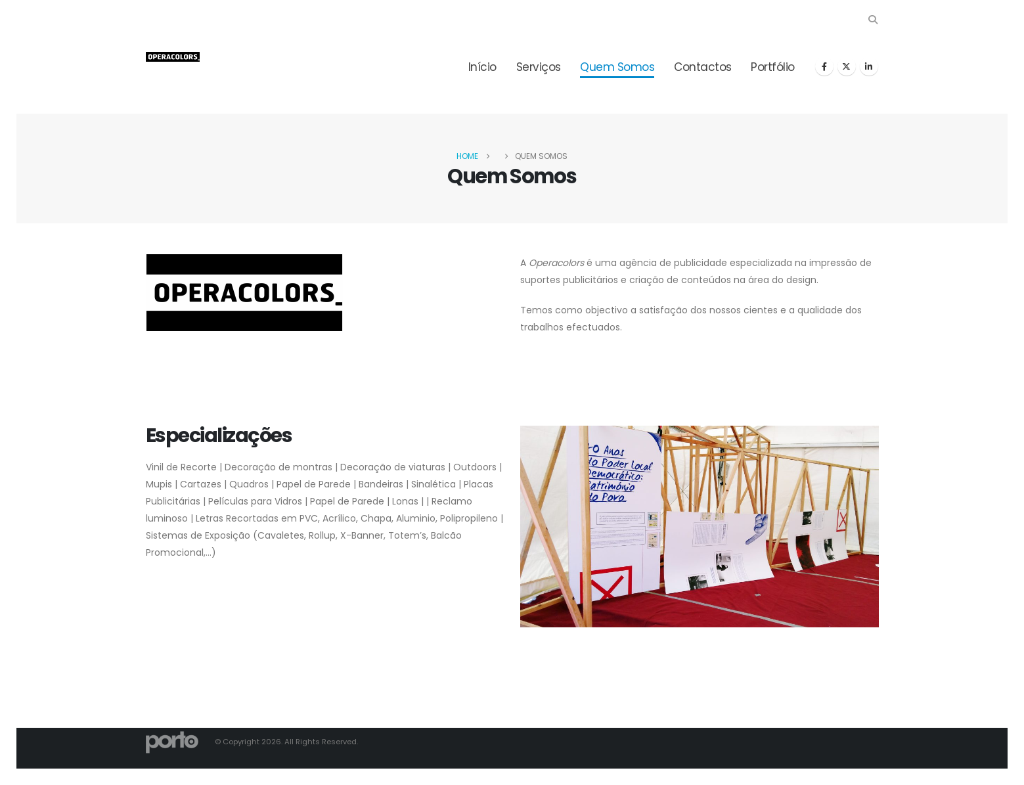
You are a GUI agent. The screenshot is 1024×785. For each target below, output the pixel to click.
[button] (873, 19)
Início (482, 67)
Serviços (538, 67)
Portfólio (773, 67)
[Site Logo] (173, 57)
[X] (846, 66)
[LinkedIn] (869, 66)
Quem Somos (617, 67)
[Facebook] (824, 66)
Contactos (703, 67)
